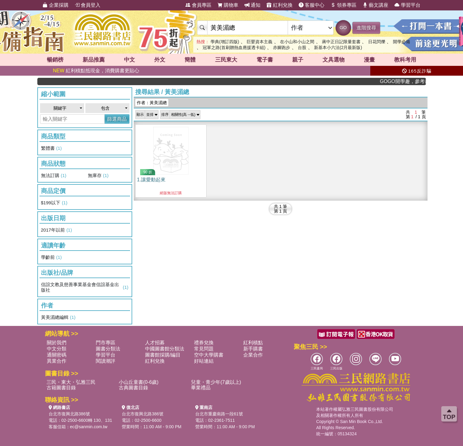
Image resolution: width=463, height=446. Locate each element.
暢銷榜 (55, 60)
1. (151, 179)
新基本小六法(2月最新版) (338, 47)
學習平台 (407, 5)
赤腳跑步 (281, 47)
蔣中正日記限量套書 (341, 41)
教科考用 (405, 60)
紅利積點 (253, 342)
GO (343, 27)
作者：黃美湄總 (152, 102)
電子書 (264, 60)
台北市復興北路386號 (69, 413)
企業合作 (253, 354)
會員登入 (87, 5)
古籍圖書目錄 (61, 387)
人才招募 (155, 342)
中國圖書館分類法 (164, 348)
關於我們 (56, 342)
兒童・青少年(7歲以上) (216, 382)
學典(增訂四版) (225, 41)
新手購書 (253, 348)
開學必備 (401, 41)
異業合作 (56, 361)
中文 (129, 60)
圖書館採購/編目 (163, 354)
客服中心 (311, 5)
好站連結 (204, 361)
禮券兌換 (204, 342)
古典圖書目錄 (133, 387)
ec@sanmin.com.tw (88, 426)
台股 (302, 47)
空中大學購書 (208, 354)
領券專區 (343, 5)
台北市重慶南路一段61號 (219, 413)
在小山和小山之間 (297, 41)
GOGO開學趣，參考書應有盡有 (407, 81)
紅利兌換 (279, 5)
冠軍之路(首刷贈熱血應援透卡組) (234, 47)
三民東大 (226, 60)
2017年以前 (56, 230)
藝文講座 (375, 5)
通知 (252, 5)
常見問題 (204, 348)
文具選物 (334, 60)
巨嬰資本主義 (259, 41)
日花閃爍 (376, 41)
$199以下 (54, 203)
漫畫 (369, 60)
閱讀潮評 (105, 361)
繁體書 (51, 148)
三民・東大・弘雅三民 (71, 382)
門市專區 (105, 342)
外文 (159, 60)
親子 (297, 60)
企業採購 (55, 5)
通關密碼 (56, 354)
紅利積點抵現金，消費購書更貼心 (96, 70)
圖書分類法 (108, 348)
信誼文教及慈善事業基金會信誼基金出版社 (85, 287)
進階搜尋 (366, 27)
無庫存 (98, 175)
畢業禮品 (201, 387)
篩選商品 (117, 119)
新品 (94, 60)
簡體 (190, 60)
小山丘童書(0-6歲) (139, 382)
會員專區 (198, 5)
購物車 (228, 5)
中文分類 (56, 348)
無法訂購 (53, 175)
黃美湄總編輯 (58, 317)
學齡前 (51, 257)
